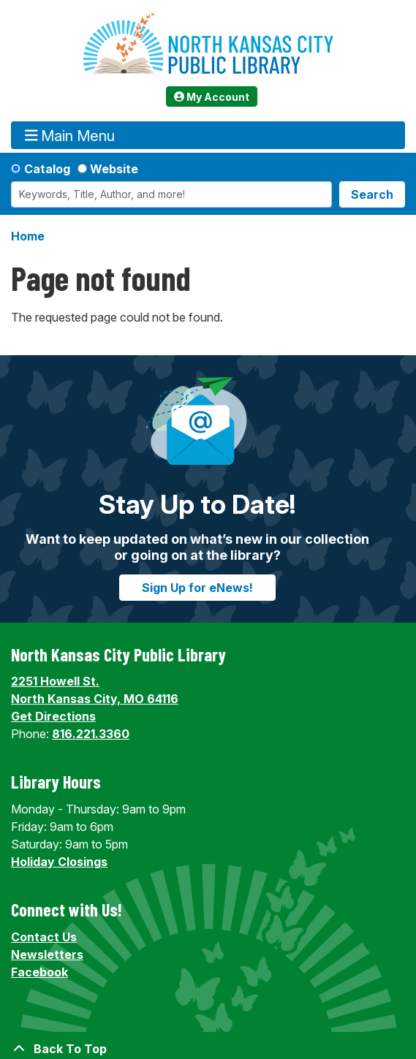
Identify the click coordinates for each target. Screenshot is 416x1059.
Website (114, 169)
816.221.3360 (90, 733)
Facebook (39, 972)
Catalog (47, 169)
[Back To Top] (208, 1048)
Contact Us (44, 937)
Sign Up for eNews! (197, 587)
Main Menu (70, 135)
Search (372, 194)
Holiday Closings (59, 861)
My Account (211, 97)
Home (28, 236)
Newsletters (47, 954)
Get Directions (53, 716)
